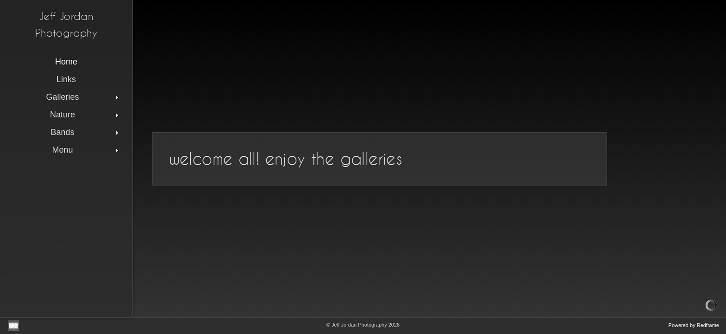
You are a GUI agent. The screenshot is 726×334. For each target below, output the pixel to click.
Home (66, 61)
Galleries (83, 97)
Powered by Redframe (694, 325)
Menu (86, 149)
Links (66, 79)
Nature (85, 114)
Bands (85, 132)
